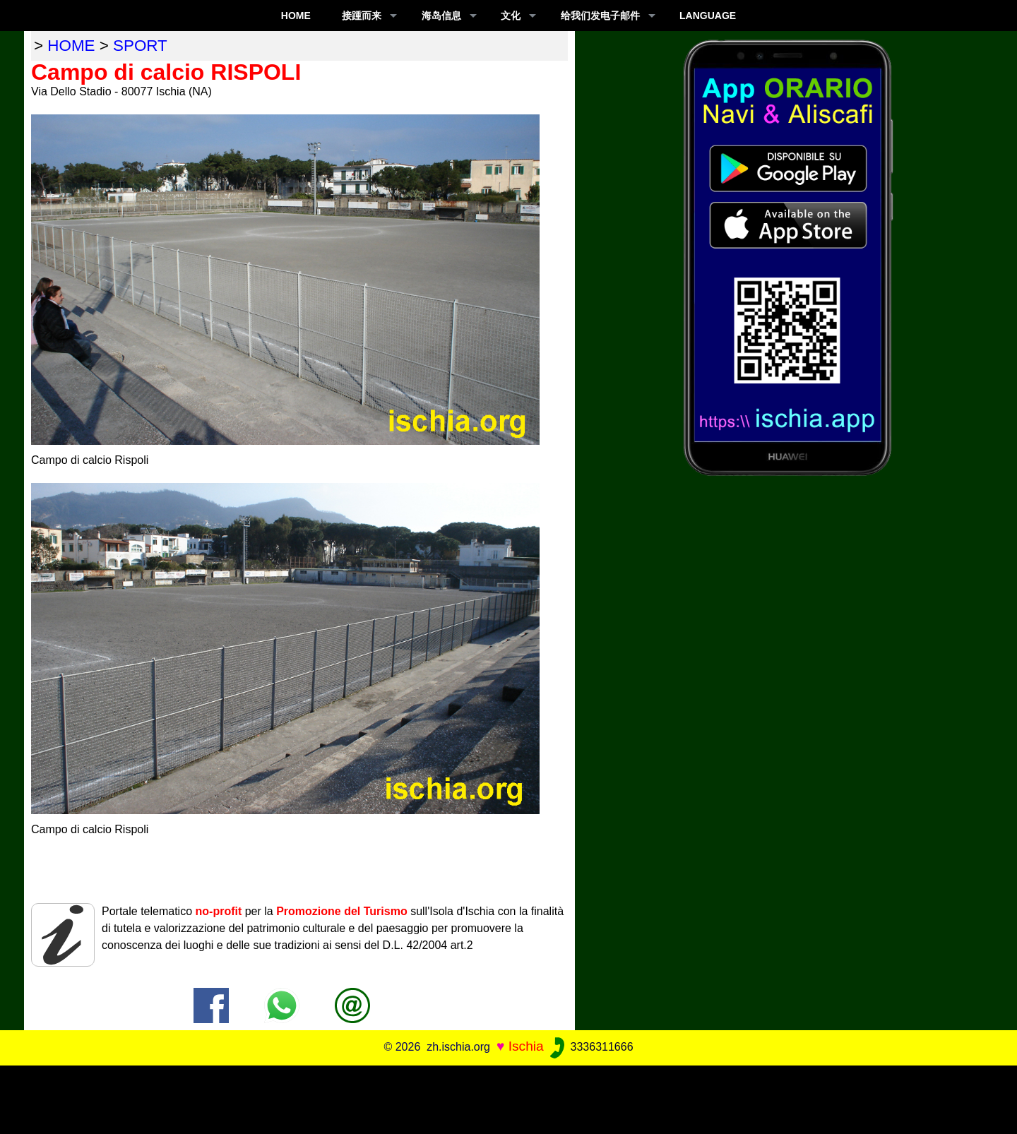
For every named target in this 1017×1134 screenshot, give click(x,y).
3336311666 (590, 1047)
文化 (511, 15)
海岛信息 (441, 15)
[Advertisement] (508, 1097)
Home (296, 15)
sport (140, 45)
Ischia (526, 1046)
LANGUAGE (707, 15)
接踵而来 (361, 15)
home (71, 45)
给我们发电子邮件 (600, 15)
